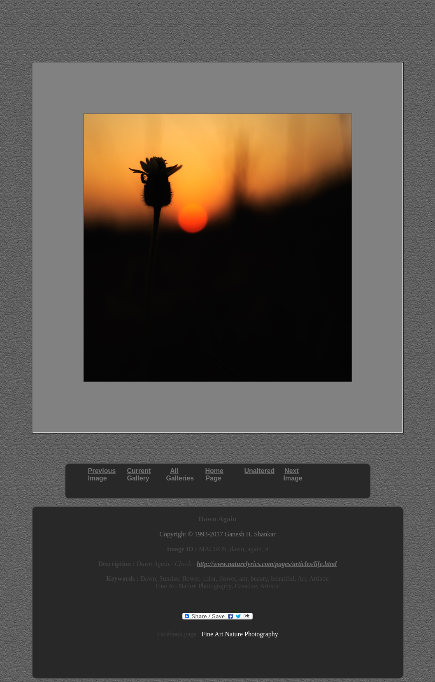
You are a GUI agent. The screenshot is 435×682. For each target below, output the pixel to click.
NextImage (293, 474)
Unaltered (259, 470)
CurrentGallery (139, 474)
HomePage (214, 474)
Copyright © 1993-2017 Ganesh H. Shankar (217, 534)
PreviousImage (102, 474)
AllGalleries (180, 474)
